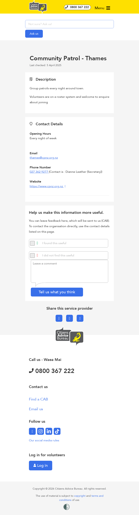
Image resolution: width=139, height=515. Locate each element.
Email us (36, 409)
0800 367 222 (77, 7)
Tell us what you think (57, 292)
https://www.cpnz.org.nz (47, 186)
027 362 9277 (39, 172)
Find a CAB (38, 399)
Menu (102, 8)
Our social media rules (44, 440)
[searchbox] (69, 24)
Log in (40, 465)
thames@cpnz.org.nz (44, 158)
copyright (80, 496)
